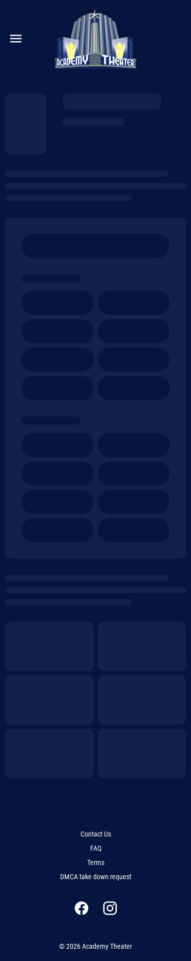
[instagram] (110, 908)
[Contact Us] (95, 834)
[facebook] (81, 908)
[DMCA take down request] (95, 877)
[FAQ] (95, 848)
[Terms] (95, 862)
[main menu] (15, 38)
